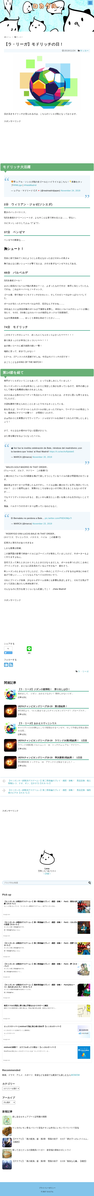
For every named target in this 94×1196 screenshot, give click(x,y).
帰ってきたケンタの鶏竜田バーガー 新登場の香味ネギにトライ (41, 1150)
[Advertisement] (47, 140)
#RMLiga (17, 185)
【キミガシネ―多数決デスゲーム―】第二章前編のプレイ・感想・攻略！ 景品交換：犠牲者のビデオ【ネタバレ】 (46, 791)
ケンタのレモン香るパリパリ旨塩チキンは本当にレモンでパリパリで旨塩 (45, 1128)
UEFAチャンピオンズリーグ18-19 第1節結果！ (42, 706)
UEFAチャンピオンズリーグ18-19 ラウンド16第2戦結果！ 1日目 (52, 740)
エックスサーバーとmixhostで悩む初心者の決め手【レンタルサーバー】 (33, 1026)
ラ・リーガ (83, 671)
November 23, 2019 (42, 524)
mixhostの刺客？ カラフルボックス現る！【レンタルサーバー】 (30, 1047)
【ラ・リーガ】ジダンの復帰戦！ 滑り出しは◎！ (44, 689)
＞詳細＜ (47, 874)
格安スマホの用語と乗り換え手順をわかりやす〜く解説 (26, 1006)
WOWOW (75, 1075)
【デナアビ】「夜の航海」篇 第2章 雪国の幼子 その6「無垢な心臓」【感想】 (49, 1161)
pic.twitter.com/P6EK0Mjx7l (58, 518)
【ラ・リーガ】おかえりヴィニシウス (37, 723)
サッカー (84, 51)
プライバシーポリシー (47, 1188)
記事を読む (22, 697)
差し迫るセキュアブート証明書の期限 (29, 1117)
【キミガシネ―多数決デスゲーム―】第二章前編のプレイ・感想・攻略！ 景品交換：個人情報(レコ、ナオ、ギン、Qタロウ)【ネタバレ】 (46, 781)
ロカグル (50, 1192)
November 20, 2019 (42, 457)
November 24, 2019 (70, 191)
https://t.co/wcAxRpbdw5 (62, 452)
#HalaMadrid (30, 185)
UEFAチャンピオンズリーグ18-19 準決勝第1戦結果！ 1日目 (50, 757)
